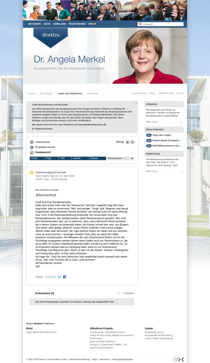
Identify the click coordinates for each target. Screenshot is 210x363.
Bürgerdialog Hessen (154, 332)
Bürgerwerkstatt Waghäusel (102, 341)
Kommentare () (44, 293)
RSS (91, 24)
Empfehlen (50, 276)
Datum (94, 158)
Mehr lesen (164, 121)
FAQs (152, 93)
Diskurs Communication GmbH (53, 359)
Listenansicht (40, 142)
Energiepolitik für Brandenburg (158, 335)
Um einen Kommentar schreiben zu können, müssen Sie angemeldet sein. (74, 302)
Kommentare (120, 158)
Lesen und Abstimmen (70, 93)
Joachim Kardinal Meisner (102, 348)
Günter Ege (48, 176)
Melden (39, 276)
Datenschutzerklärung (79, 359)
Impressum (105, 359)
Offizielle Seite (166, 93)
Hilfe (47, 24)
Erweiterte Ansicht (42, 147)
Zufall (34, 158)
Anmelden (59, 24)
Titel (62, 158)
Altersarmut (45, 195)
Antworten (92, 93)
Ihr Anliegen (46, 93)
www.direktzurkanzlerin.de (92, 124)
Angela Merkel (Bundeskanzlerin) (41, 332)
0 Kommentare (59, 179)
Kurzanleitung (138, 93)
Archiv (180, 93)
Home (32, 93)
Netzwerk (34, 24)
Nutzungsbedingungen (122, 359)
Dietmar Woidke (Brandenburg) (159, 338)
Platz (49, 158)
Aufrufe (77, 158)
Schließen (126, 293)
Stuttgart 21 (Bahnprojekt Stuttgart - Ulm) (108, 344)
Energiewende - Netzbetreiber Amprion (107, 332)
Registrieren (77, 24)
